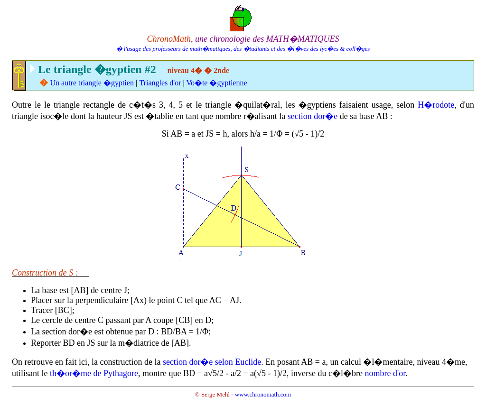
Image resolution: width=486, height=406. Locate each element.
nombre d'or (384, 373)
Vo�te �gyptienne (216, 83)
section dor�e (312, 116)
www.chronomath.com (263, 394)
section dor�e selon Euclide (212, 362)
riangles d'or (162, 83)
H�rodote (436, 105)
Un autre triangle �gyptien (92, 83)
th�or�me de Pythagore (94, 373)
